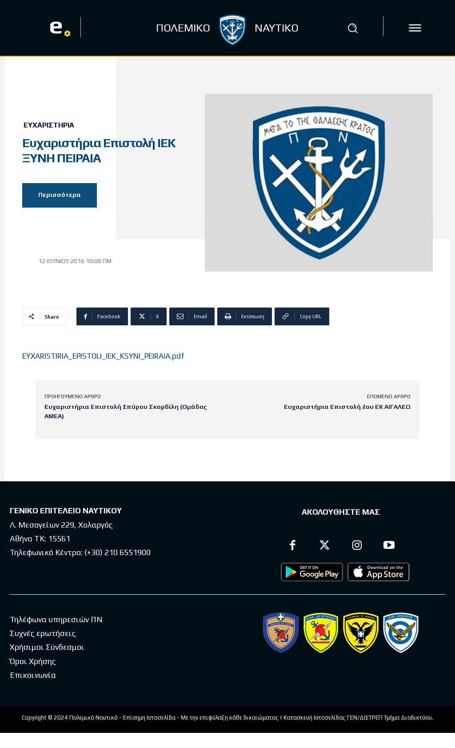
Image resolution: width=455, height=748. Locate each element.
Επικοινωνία (33, 675)
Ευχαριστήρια (49, 125)
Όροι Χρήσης (33, 661)
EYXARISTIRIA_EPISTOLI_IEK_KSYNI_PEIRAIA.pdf (103, 356)
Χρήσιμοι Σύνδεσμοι (47, 647)
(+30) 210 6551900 (117, 552)
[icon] (415, 28)
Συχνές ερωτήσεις (43, 633)
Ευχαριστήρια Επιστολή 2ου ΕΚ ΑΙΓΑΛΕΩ (347, 406)
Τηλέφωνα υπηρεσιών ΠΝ (56, 619)
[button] (352, 28)
